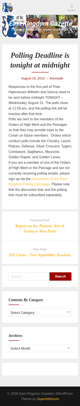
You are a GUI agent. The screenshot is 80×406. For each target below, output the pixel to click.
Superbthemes (48, 399)
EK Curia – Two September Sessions (40, 255)
